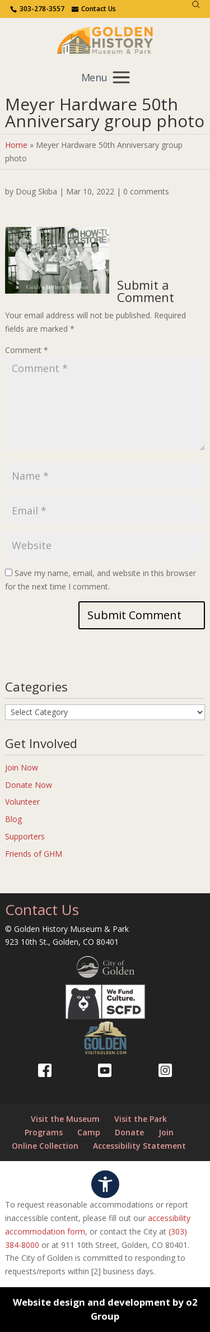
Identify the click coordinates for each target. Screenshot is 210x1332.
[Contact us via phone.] (37, 9)
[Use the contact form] (94, 9)
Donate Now (28, 784)
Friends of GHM (33, 853)
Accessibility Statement (139, 1145)
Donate (129, 1132)
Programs (44, 1132)
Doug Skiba (36, 191)
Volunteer (22, 801)
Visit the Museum (65, 1118)
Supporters (25, 836)
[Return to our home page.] (105, 39)
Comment (26, 350)
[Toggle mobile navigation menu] (105, 77)
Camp (88, 1132)
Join (166, 1132)
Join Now (21, 767)
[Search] (196, 4)
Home (16, 145)
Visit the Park (140, 1118)
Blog (13, 819)
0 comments (146, 191)
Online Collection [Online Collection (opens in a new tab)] (45, 1145)
